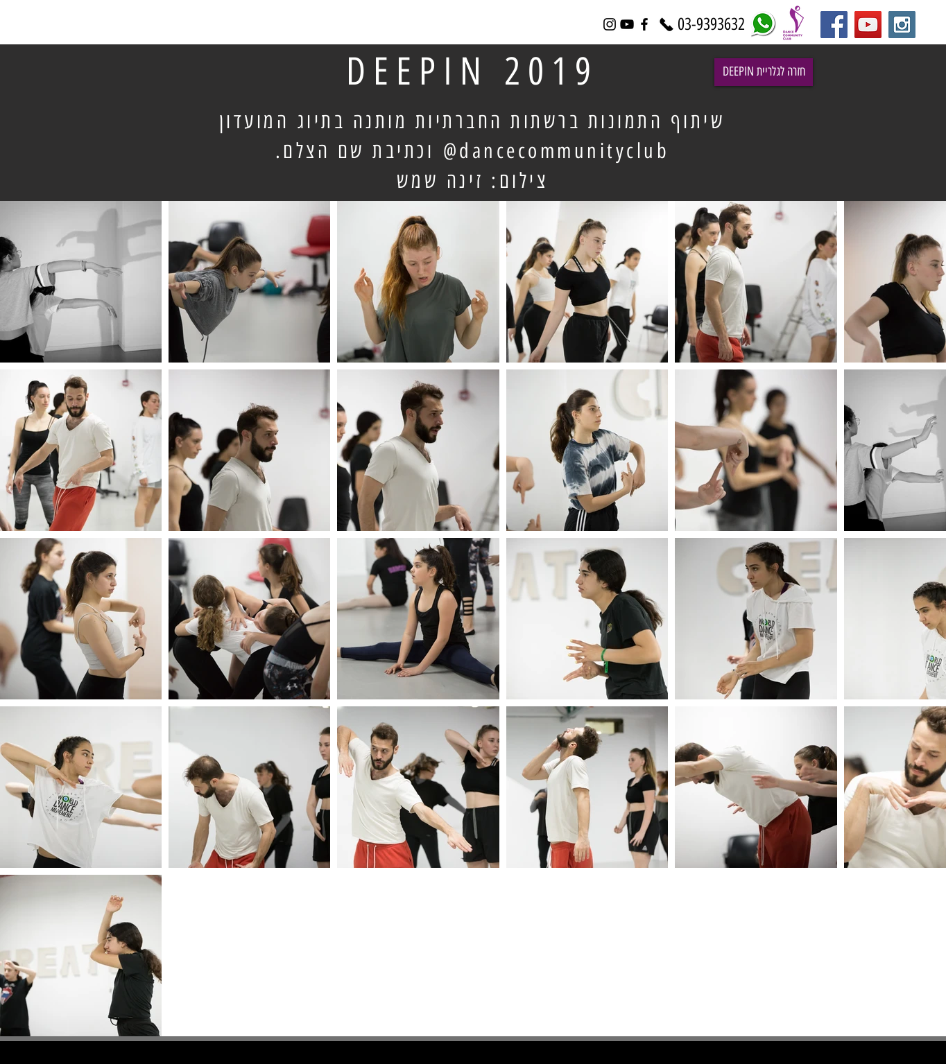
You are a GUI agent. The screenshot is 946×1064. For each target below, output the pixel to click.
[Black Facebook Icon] (644, 24)
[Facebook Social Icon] (834, 24)
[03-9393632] (710, 24)
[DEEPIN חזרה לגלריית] (763, 72)
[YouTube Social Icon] (868, 24)
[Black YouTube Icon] (627, 24)
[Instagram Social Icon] (901, 24)
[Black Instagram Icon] (609, 24)
